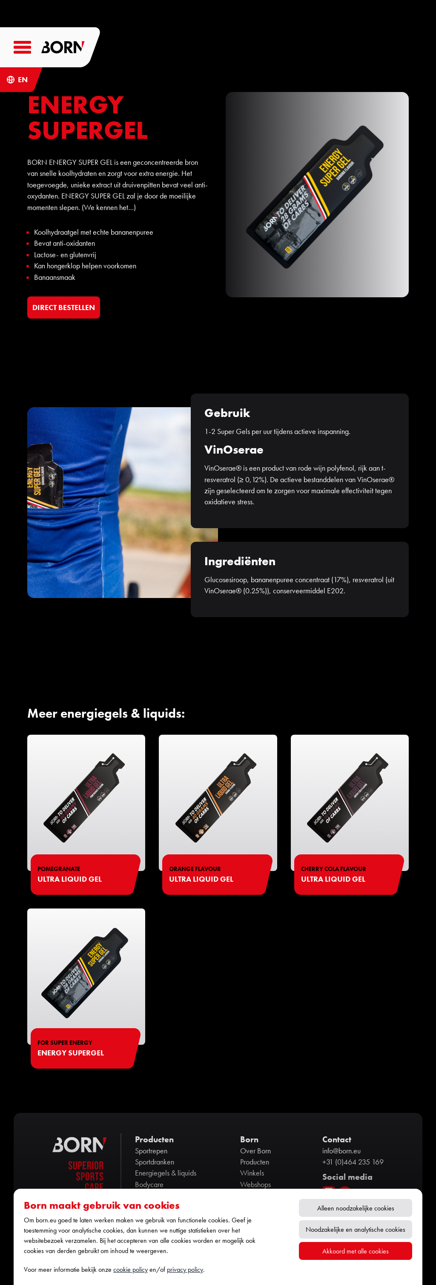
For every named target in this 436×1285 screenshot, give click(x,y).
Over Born (255, 1151)
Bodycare (149, 1184)
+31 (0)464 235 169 (353, 1162)
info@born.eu (341, 1151)
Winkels (252, 1173)
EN (23, 79)
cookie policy (130, 1269)
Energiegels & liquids (165, 1173)
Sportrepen (151, 1151)
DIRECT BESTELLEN (63, 307)
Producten (254, 1162)
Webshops (255, 1184)
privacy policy (185, 1269)
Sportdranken (154, 1162)
